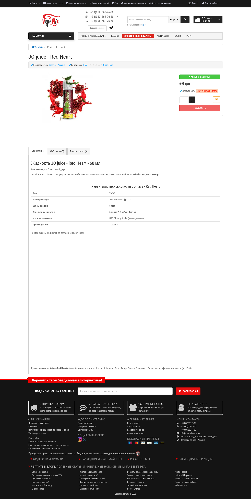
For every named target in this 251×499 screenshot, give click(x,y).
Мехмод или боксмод (42, 485)
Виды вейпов (38, 489)
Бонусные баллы (85, 430)
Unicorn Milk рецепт (184, 475)
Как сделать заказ (135, 430)
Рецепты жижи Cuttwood (186, 478)
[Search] (185, 19)
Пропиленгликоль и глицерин (93, 482)
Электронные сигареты (137, 36)
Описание (37, 151)
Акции (178, 36)
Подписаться (188, 391)
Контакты (34, 3)
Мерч (188, 36)
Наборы (115, 36)
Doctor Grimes (133, 489)
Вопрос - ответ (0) (78, 151)
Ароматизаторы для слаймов (42, 441)
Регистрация (133, 423)
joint (144, 25)
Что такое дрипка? (40, 482)
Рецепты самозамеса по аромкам (142, 472)
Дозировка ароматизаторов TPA (47, 475)
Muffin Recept (181, 472)
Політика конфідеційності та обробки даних (48, 430)
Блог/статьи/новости (76, 3)
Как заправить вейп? (89, 489)
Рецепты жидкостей (99, 3)
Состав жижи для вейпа (90, 472)
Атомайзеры (163, 36)
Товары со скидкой (87, 426)
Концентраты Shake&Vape (93, 36)
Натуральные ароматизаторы (140, 478)
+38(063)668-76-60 (102, 16)
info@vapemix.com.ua (190, 433)
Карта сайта (33, 438)
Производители (85, 423)
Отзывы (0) (57, 151)
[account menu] (211, 3)
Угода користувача (37, 433)
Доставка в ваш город (38, 423)
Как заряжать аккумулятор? (92, 478)
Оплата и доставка (53, 3)
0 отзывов (108, 65)
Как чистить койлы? (88, 485)
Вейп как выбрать (135, 482)
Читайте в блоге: (43, 466)
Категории (51, 36)
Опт (115, 3)
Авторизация (133, 426)
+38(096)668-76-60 (102, 21)
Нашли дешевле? (199, 77)
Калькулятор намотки (160, 3)
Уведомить (199, 107)
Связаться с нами (135, 433)
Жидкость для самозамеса (139, 475)
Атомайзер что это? (88, 475)
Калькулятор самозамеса (133, 3)
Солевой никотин (40, 472)
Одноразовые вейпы (41, 478)
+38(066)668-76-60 (102, 12)
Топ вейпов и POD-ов (137, 485)
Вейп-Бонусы (181, 485)
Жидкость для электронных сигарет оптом (48, 445)
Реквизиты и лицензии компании (44, 448)
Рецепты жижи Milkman (186, 482)
